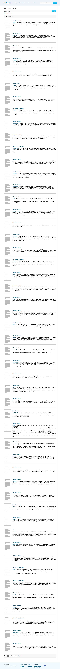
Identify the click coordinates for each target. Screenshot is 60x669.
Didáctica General (17, 643)
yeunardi (14, 161)
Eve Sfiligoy (15, 607)
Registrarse (24, 2)
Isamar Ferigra (15, 619)
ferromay (14, 85)
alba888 (14, 22)
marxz (14, 506)
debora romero (15, 544)
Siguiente (19, 655)
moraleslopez (15, 531)
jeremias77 (15, 456)
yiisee (14, 274)
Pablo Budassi (15, 123)
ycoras (14, 425)
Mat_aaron (15, 236)
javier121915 (15, 72)
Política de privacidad (37, 666)
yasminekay (15, 47)
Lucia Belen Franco (16, 645)
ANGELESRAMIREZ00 (17, 312)
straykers (14, 494)
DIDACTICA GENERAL (18, 108)
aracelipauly (15, 481)
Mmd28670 (15, 60)
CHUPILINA (15, 582)
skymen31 (15, 443)
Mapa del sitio (36, 664)
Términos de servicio (37, 667)
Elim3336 (14, 261)
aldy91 (14, 135)
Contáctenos (35, 2)
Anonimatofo (15, 148)
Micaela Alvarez (16, 349)
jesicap (14, 569)
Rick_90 (14, 387)
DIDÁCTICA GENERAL (18, 618)
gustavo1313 (15, 186)
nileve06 (14, 594)
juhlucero (14, 110)
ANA (13, 98)
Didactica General (17, 20)
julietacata (15, 223)
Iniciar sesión (29, 2)
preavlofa (14, 400)
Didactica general (17, 121)
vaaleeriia (14, 299)
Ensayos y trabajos (18, 2)
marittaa (14, 337)
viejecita (14, 519)
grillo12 (14, 324)
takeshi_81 (15, 35)
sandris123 (15, 374)
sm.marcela (15, 173)
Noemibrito (15, 249)
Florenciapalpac (16, 286)
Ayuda (29, 664)
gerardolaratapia (16, 211)
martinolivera (15, 362)
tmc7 (14, 468)
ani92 (14, 198)
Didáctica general (17, 605)
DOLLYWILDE (15, 412)
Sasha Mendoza (16, 632)
